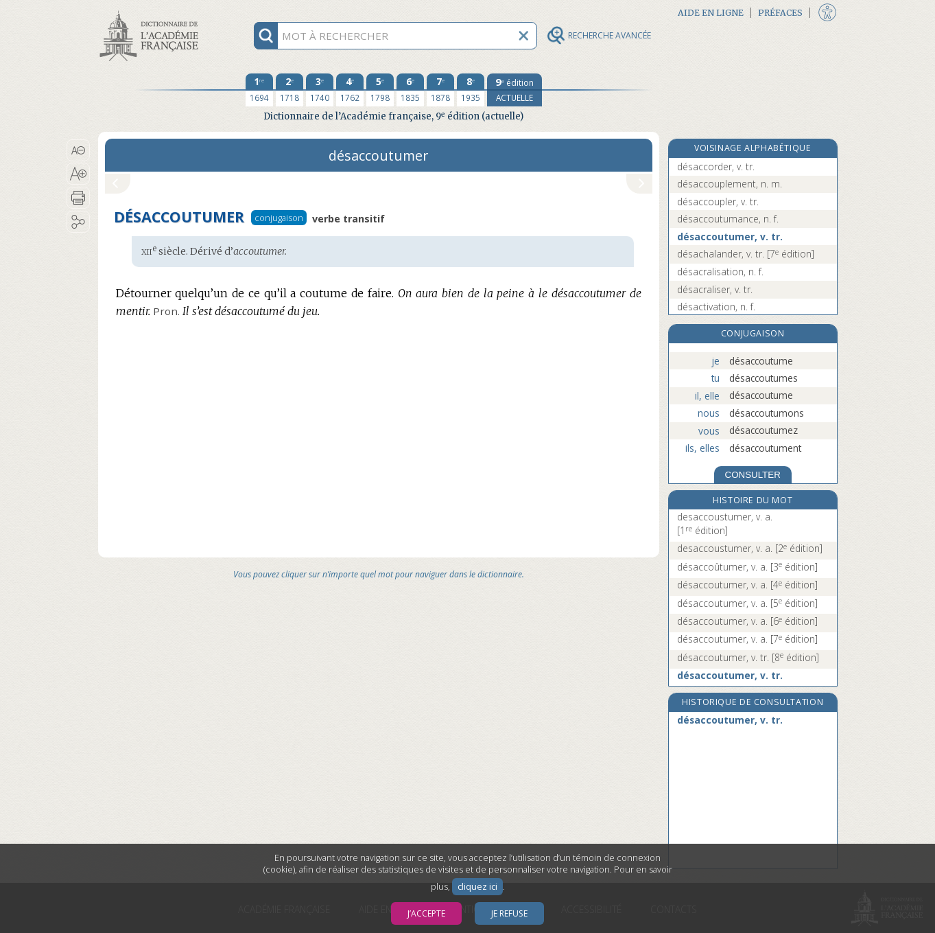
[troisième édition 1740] (319, 89)
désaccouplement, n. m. (729, 183)
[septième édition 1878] (440, 89)
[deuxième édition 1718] (289, 89)
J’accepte (426, 913)
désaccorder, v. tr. (716, 166)
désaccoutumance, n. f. (728, 218)
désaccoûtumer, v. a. (747, 566)
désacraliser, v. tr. (715, 289)
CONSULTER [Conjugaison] (753, 475)
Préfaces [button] (780, 13)
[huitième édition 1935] (470, 89)
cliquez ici (477, 886)
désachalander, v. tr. (745, 253)
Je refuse (509, 913)
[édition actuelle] (514, 89)
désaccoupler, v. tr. (718, 201)
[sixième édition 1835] (410, 89)
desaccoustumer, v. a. (724, 523)
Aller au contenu (152, 12)
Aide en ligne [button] (711, 13)
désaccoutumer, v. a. (747, 584)
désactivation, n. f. (716, 306)
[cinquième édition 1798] (380, 89)
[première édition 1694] (259, 89)
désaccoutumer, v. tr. (730, 236)
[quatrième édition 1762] (350, 89)
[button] (79, 150)
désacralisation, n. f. (720, 271)
